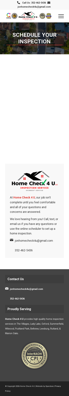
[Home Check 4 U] (28, 16)
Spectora (49, 386)
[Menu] (59, 16)
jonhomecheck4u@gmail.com (34, 6)
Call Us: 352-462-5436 (34, 2)
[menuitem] (59, 16)
